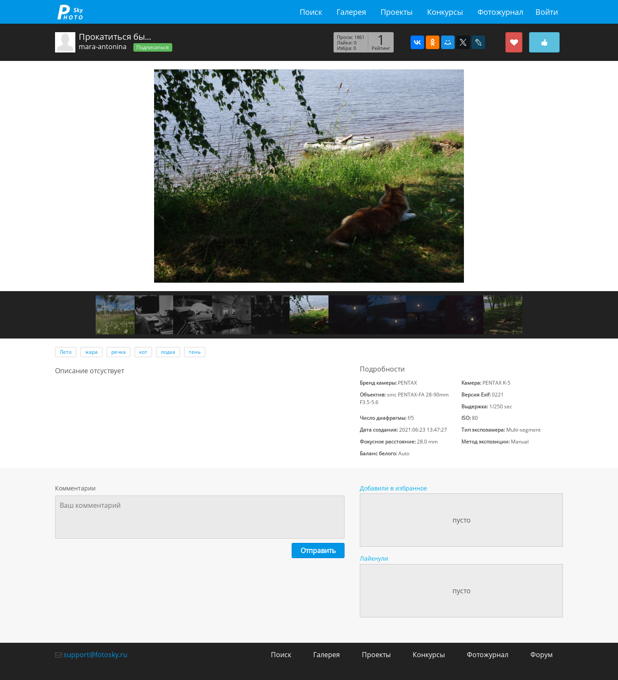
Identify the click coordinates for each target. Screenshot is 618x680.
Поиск (311, 12)
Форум (541, 654)
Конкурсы (445, 12)
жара (91, 351)
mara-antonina (103, 46)
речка (118, 351)
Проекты (397, 12)
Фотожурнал (500, 12)
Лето (66, 351)
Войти (546, 12)
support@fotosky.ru (95, 654)
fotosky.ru (70, 11)
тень (195, 351)
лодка (168, 351)
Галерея (351, 12)
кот (143, 351)
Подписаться (152, 47)
